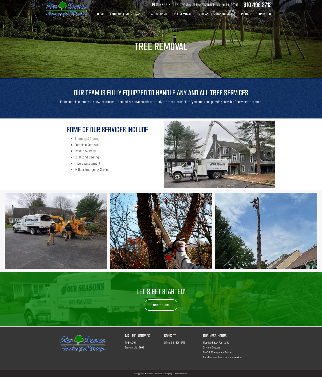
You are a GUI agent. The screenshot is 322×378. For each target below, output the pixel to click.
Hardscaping (158, 14)
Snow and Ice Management (215, 14)
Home (101, 14)
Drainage (245, 14)
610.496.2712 (257, 5)
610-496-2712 (178, 343)
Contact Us (265, 14)
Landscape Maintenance (127, 14)
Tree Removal (181, 14)
